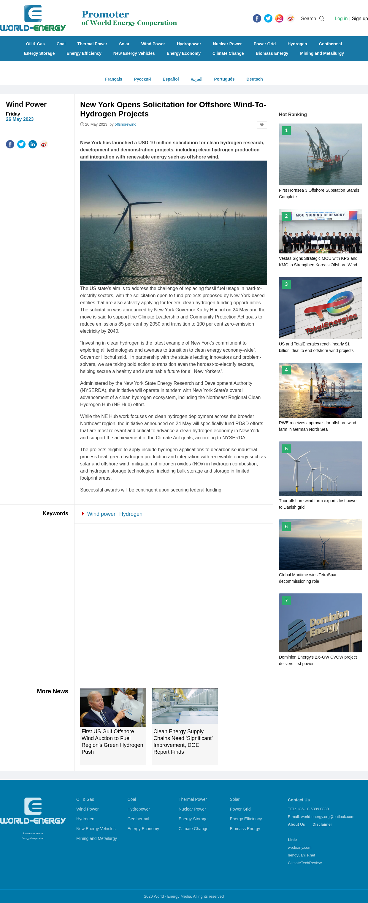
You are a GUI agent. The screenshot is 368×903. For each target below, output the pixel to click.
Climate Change (228, 53)
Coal (61, 43)
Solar (124, 43)
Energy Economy (184, 53)
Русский (142, 79)
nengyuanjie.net (301, 855)
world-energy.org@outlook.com (327, 816)
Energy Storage (39, 53)
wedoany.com (299, 847)
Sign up (360, 18)
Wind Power (153, 43)
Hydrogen (297, 43)
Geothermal (330, 43)
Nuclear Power (227, 43)
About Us (296, 824)
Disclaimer (322, 824)
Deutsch (255, 79)
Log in (341, 18)
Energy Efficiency (83, 53)
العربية (196, 79)
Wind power (102, 514)
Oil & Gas (35, 43)
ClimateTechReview (305, 863)
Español (171, 79)
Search (308, 18)
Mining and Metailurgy (322, 53)
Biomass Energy (272, 53)
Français (113, 79)
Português (224, 79)
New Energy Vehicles (134, 53)
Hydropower (189, 43)
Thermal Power (92, 43)
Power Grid (265, 43)
